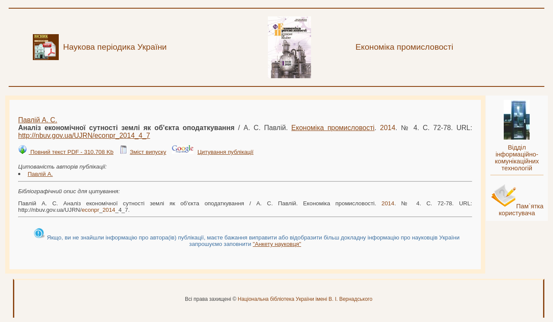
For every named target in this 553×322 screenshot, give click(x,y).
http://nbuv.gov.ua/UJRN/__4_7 (84, 135)
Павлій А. (40, 174)
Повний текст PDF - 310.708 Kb (71, 152)
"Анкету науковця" (277, 244)
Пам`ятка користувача (521, 210)
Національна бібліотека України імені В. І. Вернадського (305, 299)
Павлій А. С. (37, 120)
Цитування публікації (225, 152)
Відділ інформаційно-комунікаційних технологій (517, 158)
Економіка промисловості (332, 127)
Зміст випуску (148, 152)
